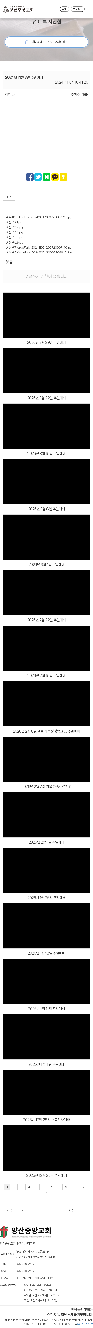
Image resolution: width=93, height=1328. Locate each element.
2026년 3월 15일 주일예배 (46, 453)
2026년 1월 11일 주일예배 (46, 1009)
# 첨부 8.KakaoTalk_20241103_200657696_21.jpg (39, 252)
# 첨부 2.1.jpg (14, 222)
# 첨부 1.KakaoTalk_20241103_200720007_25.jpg (38, 217)
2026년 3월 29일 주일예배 (46, 342)
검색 (70, 1210)
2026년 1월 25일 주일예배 (46, 898)
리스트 (9, 197)
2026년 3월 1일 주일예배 (47, 564)
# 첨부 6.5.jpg (14, 242)
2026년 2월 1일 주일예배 (47, 842)
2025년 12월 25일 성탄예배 (46, 1175)
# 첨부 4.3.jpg (14, 232)
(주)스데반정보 (85, 1324)
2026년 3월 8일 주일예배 (46, 509)
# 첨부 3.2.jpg (14, 227)
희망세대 (39, 42)
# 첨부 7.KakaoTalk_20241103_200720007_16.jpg (38, 247)
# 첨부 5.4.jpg (14, 237)
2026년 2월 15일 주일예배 (46, 675)
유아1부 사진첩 (58, 42)
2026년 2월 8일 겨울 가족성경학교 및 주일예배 (46, 731)
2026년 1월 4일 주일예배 (46, 1064)
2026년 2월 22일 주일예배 (46, 620)
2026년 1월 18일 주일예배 (46, 953)
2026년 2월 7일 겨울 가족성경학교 (46, 786)
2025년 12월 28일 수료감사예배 (46, 1120)
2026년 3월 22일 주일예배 (46, 398)
